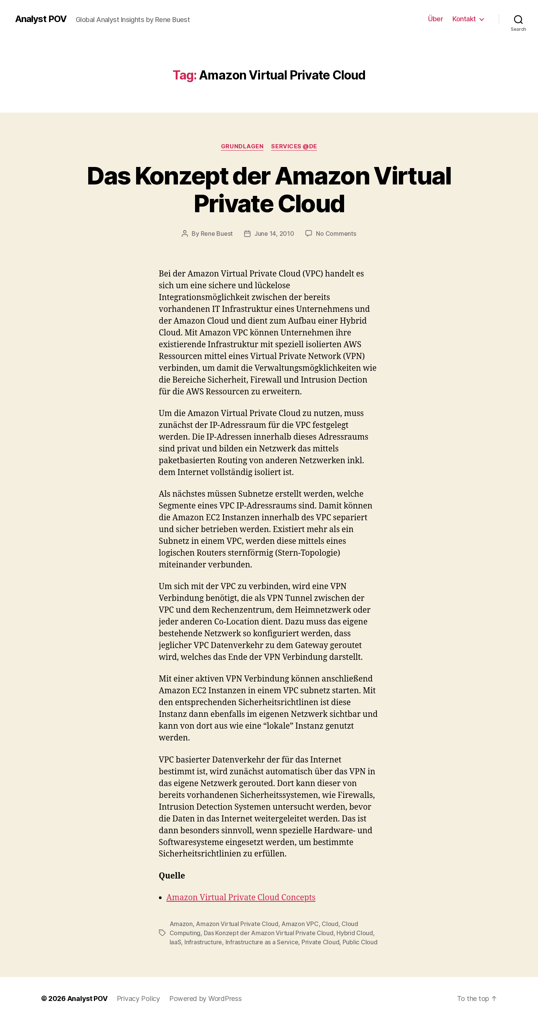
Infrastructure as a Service (261, 942)
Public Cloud (360, 942)
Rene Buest (217, 233)
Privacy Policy (138, 999)
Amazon (181, 924)
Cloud (330, 924)
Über (435, 19)
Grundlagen (242, 146)
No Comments (336, 233)
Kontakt (464, 19)
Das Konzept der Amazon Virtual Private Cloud (269, 189)
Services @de (294, 146)
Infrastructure (203, 942)
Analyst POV (41, 19)
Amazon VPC (299, 924)
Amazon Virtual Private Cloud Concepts (241, 898)
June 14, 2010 (274, 233)
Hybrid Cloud (354, 933)
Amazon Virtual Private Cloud (237, 924)
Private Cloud (321, 942)
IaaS (175, 942)
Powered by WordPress (205, 999)
